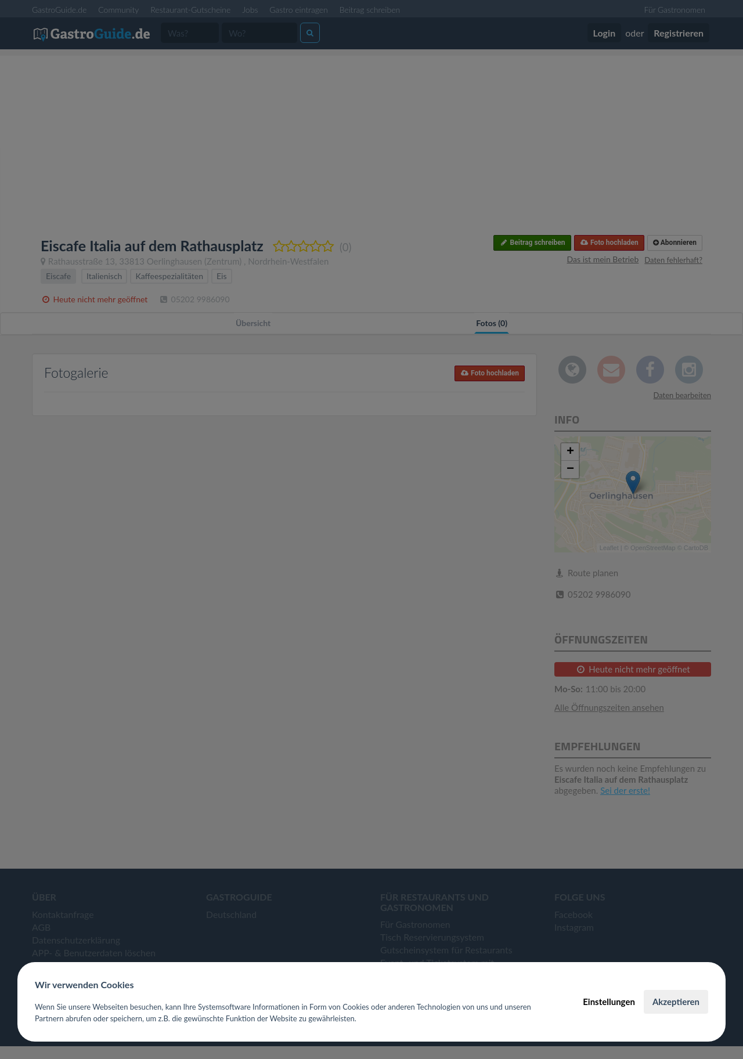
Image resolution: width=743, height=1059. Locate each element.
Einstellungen (609, 1001)
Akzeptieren (675, 1001)
